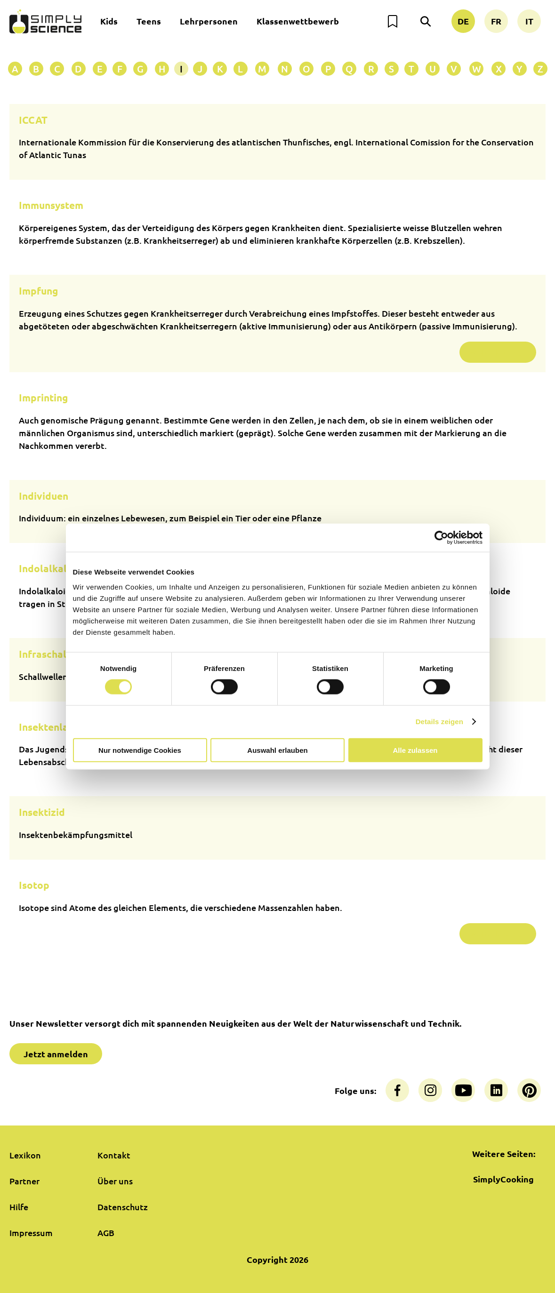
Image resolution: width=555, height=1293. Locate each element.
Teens (149, 21)
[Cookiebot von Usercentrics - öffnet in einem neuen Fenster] (441, 538)
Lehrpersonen (209, 21)
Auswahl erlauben (277, 750)
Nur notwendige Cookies (139, 750)
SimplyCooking (503, 1178)
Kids (109, 21)
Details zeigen (439, 722)
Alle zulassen (415, 750)
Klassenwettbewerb (298, 21)
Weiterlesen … (498, 352)
